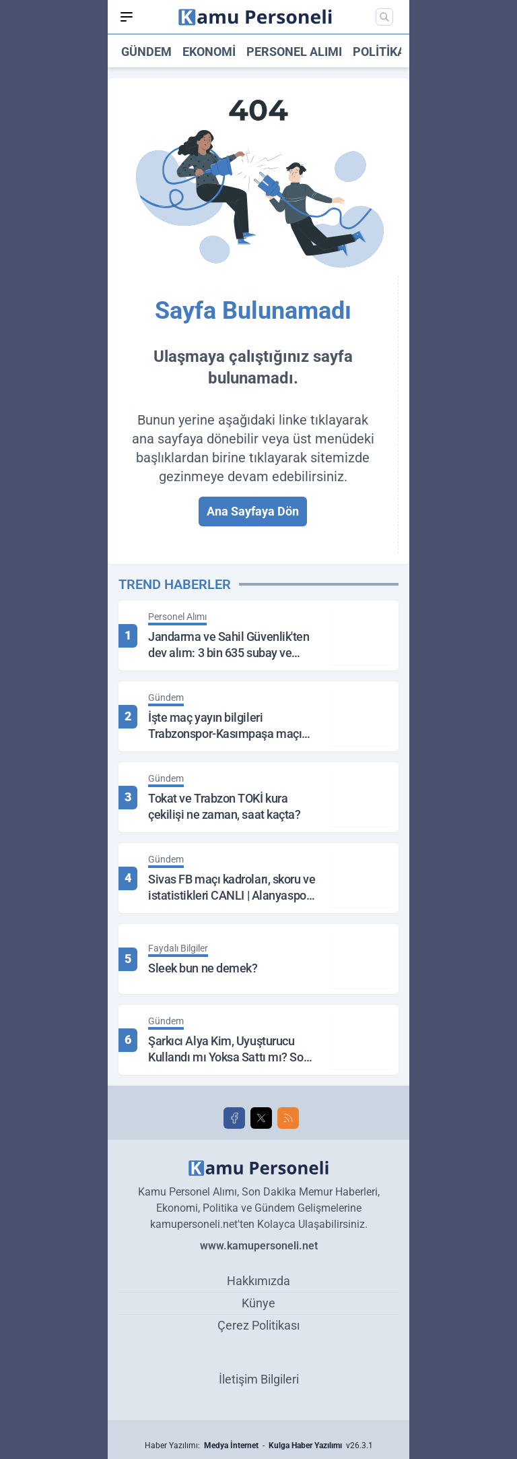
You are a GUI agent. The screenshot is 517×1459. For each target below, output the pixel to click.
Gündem (146, 51)
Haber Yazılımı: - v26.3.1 (259, 1445)
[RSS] (288, 1118)
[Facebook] (234, 1118)
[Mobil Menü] (126, 17)
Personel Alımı (294, 51)
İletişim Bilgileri (259, 1379)
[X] (261, 1118)
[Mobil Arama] (384, 17)
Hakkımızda (258, 1281)
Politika (379, 51)
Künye (258, 1303)
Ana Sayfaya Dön (253, 511)
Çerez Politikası (258, 1325)
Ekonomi (209, 51)
